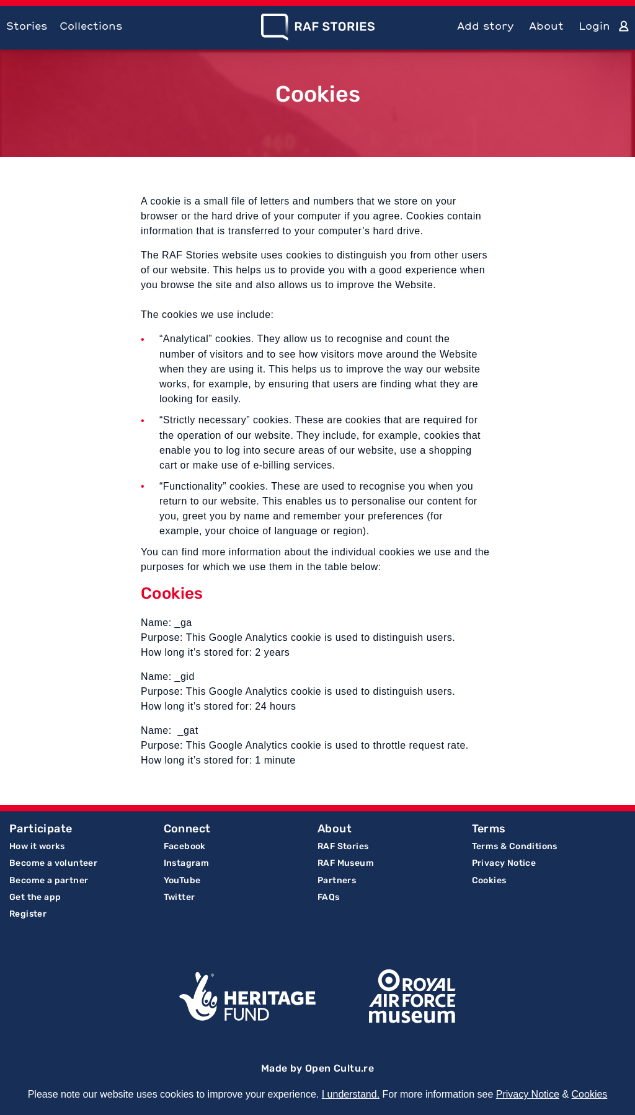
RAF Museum (346, 863)
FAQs (329, 897)
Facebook (185, 846)
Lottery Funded (247, 996)
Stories (26, 26)
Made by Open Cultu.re (317, 1068)
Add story (485, 26)
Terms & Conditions (514, 846)
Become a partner (48, 880)
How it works (37, 846)
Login (594, 26)
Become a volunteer (53, 863)
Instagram (187, 863)
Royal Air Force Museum (412, 996)
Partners (337, 880)
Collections (91, 26)
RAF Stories (343, 846)
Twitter (179, 897)
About (546, 26)
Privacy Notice (504, 863)
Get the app (35, 897)
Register (28, 914)
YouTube (182, 880)
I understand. (351, 1094)
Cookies (489, 880)
